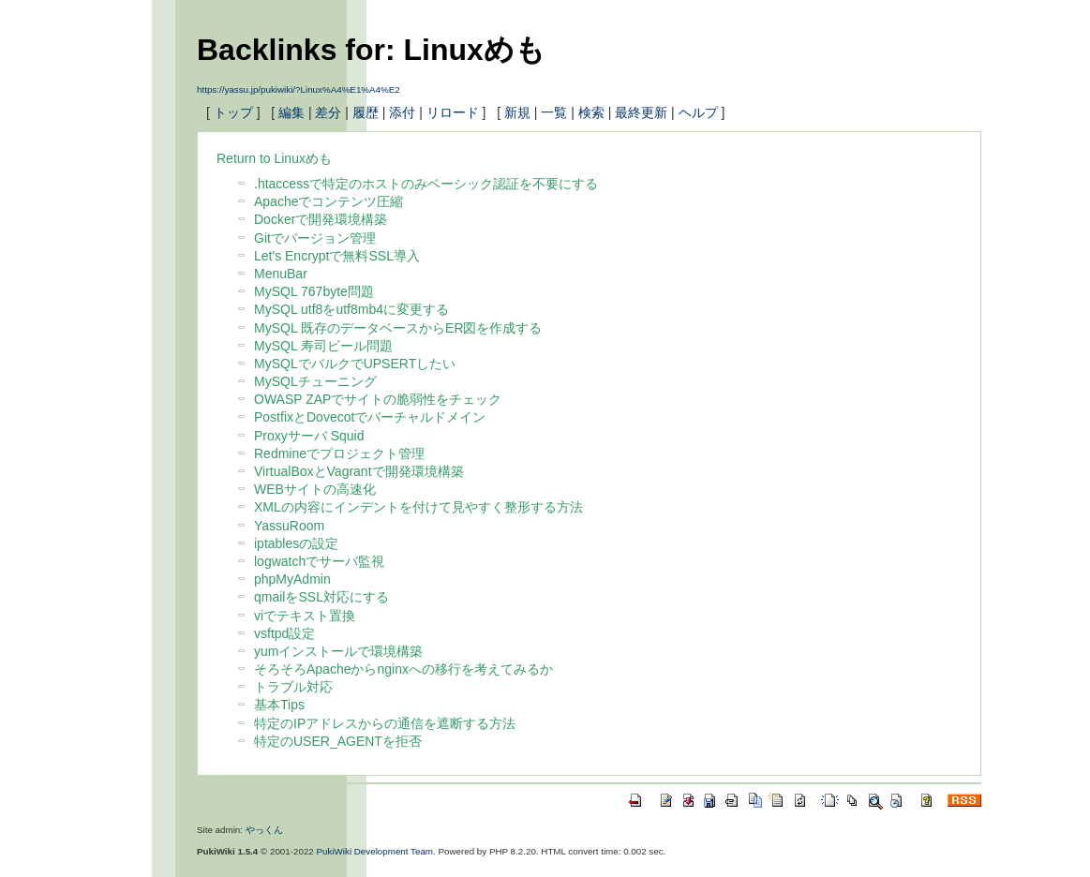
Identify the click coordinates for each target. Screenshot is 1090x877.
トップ (233, 112)
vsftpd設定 (284, 633)
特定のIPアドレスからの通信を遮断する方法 (384, 723)
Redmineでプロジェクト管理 (339, 453)
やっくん (264, 830)
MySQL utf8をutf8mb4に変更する (351, 309)
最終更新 (641, 112)
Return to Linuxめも (274, 158)
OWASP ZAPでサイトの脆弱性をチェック (377, 399)
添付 (402, 112)
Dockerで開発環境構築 (320, 219)
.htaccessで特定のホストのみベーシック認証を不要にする (426, 183)
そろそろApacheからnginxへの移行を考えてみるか (403, 668)
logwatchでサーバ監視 (319, 561)
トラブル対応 (293, 686)
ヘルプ (698, 112)
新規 (517, 112)
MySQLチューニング (315, 381)
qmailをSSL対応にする (321, 596)
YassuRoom (289, 525)
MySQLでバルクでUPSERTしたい (354, 363)
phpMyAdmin (292, 579)
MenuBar (280, 273)
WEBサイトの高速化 (315, 489)
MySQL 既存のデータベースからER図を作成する (398, 327)
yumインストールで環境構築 (338, 651)
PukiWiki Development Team (375, 851)
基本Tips (279, 704)
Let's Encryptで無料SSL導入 (337, 255)
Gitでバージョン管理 (315, 237)
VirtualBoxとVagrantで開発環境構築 (359, 471)
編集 (291, 112)
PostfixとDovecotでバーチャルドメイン (369, 416)
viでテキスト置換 (304, 615)
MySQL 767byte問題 (314, 291)
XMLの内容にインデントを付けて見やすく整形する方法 (418, 506)
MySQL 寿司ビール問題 (323, 345)
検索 (591, 112)
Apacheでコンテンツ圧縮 (328, 201)
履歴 (365, 112)
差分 (328, 112)
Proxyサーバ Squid (309, 435)
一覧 (554, 112)
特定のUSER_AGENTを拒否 (338, 741)
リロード (452, 112)
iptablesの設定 (296, 543)
